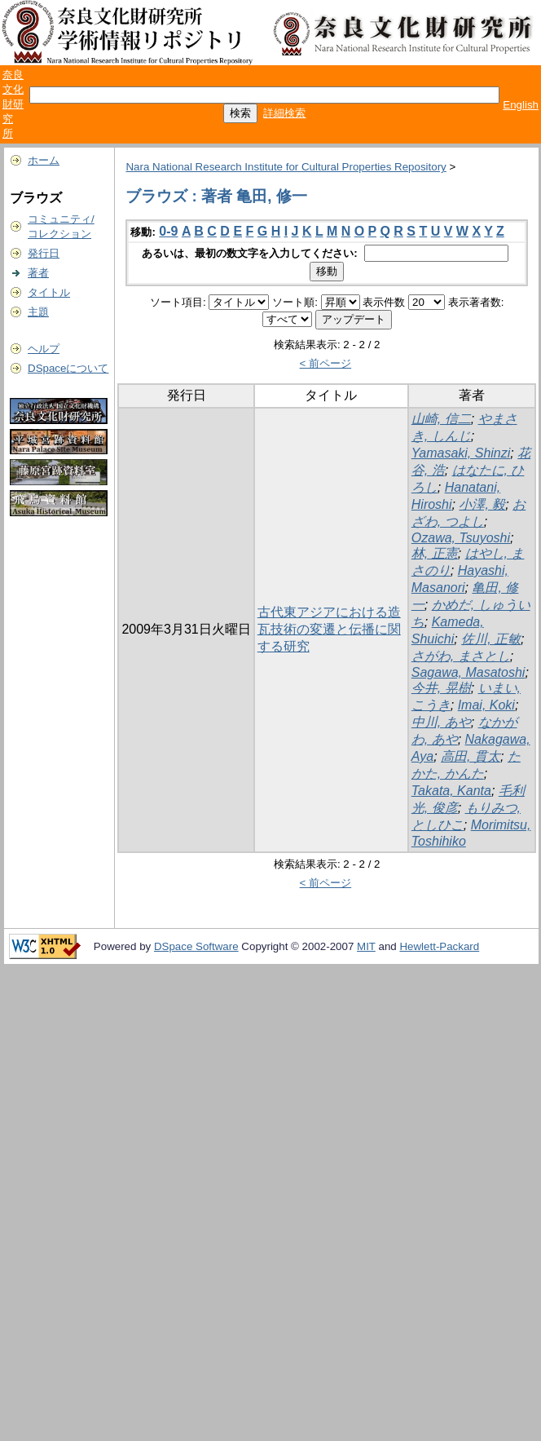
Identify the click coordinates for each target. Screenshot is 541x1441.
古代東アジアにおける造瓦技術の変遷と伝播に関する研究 (329, 629)
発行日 (43, 253)
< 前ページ (326, 363)
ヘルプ (43, 349)
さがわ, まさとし (460, 656)
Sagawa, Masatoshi (468, 672)
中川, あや (441, 722)
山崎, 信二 (441, 419)
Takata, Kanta (451, 791)
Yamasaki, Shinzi (461, 453)
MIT (366, 946)
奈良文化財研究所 (13, 104)
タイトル (49, 292)
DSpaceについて (68, 368)
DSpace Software (196, 946)
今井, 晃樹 (441, 688)
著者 (38, 273)
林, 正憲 (434, 553)
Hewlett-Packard (439, 946)
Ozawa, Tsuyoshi (460, 538)
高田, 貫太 (470, 756)
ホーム (43, 160)
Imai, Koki (486, 705)
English (521, 105)
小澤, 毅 (482, 504)
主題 (38, 312)
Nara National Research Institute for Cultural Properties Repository (285, 167)
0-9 (168, 231)
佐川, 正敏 (491, 639)
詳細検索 (284, 113)
